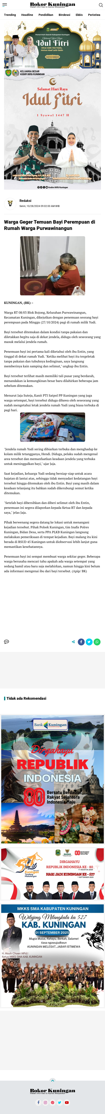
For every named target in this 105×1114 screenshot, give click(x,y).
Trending (10, 14)
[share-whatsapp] (97, 642)
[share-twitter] (89, 642)
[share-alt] (73, 642)
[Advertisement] (52, 601)
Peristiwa (94, 14)
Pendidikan (46, 14)
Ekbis (79, 14)
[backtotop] (52, 1081)
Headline (27, 14)
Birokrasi (64, 14)
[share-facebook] (81, 642)
